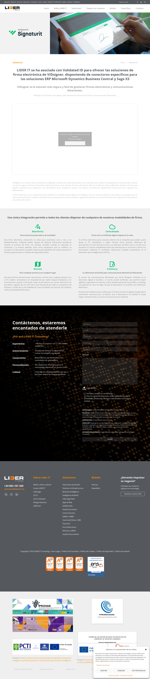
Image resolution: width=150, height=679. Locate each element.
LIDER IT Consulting (41, 551)
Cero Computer (39, 499)
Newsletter (96, 488)
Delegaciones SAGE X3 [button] (46, 669)
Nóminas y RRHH (69, 531)
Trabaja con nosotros (95, 8)
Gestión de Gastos (69, 509)
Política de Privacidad (126, 675)
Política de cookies (114, 675)
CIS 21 (35, 495)
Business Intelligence (70, 492)
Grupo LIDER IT (39, 488)
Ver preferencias (138, 671)
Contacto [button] (140, 8)
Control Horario (68, 513)
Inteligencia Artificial (70, 495)
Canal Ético (126, 8)
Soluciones (76, 8)
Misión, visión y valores (42, 485)
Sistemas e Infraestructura (72, 488)
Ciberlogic (37, 492)
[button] (146, 649)
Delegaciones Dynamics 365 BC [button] (23, 669)
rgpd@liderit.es (87, 429)
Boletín (113, 8)
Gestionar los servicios (103, 665)
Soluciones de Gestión (71, 485)
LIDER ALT (37, 506)
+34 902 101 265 (14, 485)
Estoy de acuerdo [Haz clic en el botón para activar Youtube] (75, 143)
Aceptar (104, 671)
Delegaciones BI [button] (70, 669)
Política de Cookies (87, 551)
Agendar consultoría (132, 494)
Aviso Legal (55, 551)
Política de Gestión (122, 551)
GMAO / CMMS (68, 516)
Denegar (121, 671)
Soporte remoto (123, 2)
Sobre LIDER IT (60, 8)
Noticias (95, 485)
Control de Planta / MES (71, 520)
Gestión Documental (70, 534)
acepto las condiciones (104, 393)
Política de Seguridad (105, 551)
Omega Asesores (40, 502)
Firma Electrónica (69, 527)
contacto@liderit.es (14, 489)
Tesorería (66, 523)
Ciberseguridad (68, 499)
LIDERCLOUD (67, 506)
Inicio (46, 8)
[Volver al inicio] (13, 8)
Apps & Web (67, 502)
